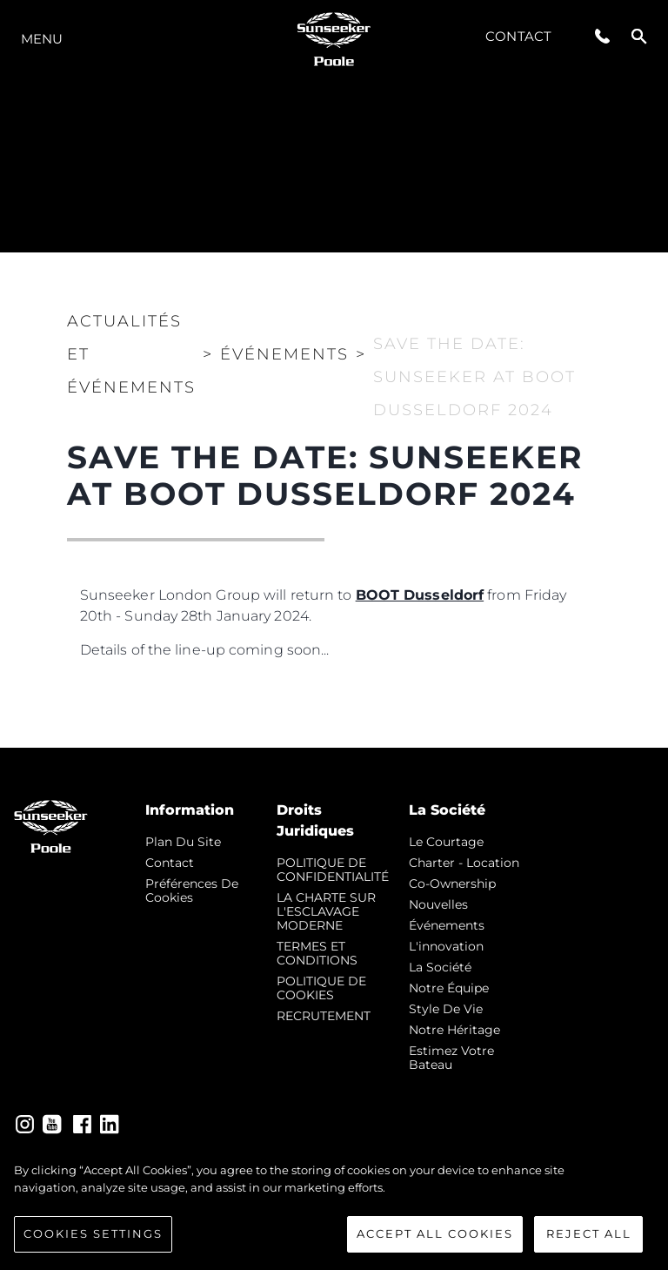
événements (446, 925)
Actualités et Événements (131, 354)
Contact (518, 36)
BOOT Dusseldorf (420, 595)
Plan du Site (183, 842)
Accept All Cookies (435, 1235)
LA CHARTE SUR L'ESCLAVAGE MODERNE (326, 911)
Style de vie (446, 1009)
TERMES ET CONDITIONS (317, 953)
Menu (42, 38)
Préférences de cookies (191, 890)
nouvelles (438, 904)
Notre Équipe (449, 988)
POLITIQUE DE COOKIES (321, 988)
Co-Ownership (452, 883)
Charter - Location (464, 862)
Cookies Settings (93, 1235)
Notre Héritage (454, 1030)
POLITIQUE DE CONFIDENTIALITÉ (333, 869)
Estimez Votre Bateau (451, 1057)
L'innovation (446, 946)
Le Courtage (446, 842)
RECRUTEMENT (324, 1016)
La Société (440, 967)
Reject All (588, 1235)
